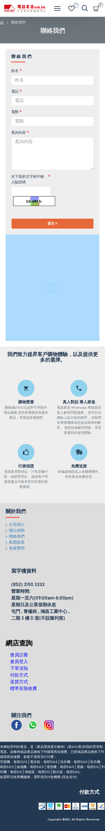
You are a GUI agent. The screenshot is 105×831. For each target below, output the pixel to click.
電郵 (14, 112)
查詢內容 (18, 133)
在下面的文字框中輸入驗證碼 (27, 180)
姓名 (14, 71)
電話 (14, 92)
